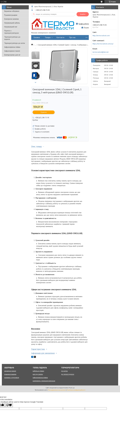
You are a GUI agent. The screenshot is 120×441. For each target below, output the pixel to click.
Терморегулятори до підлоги (12, 38)
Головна (37, 37)
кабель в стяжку (38, 371)
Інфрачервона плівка (12, 47)
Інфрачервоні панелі (12, 51)
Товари (48, 37)
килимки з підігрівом (11, 378)
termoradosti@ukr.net (100, 52)
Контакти (60, 37)
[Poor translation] (9, 405)
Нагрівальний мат (10, 27)
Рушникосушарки (10, 15)
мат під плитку (38, 374)
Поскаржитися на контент (57, 390)
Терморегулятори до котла (14, 43)
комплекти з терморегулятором (44, 381)
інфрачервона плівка (40, 378)
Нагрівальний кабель (12, 23)
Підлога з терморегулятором (11, 32)
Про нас (72, 37)
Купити (44, 112)
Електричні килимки (11, 19)
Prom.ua (71, 388)
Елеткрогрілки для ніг (12, 55)
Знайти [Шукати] (82, 14)
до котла (64, 371)
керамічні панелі (10, 371)
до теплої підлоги (67, 374)
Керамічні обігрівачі (11, 11)
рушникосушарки (10, 374)
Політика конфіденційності (76, 390)
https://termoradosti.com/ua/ (103, 44)
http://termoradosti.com (101, 35)
